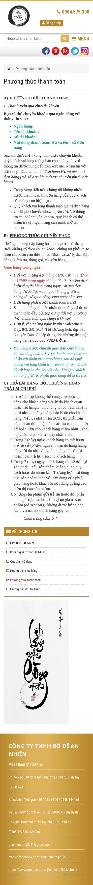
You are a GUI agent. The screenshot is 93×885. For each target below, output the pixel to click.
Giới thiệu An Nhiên (20, 543)
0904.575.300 (73, 12)
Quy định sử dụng (19, 561)
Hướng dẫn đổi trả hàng (23, 589)
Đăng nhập (51, 23)
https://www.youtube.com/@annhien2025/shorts (43, 870)
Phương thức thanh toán (23, 580)
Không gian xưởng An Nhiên (25, 552)
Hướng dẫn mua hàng (21, 570)
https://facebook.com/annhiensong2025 (37, 857)
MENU (80, 39)
